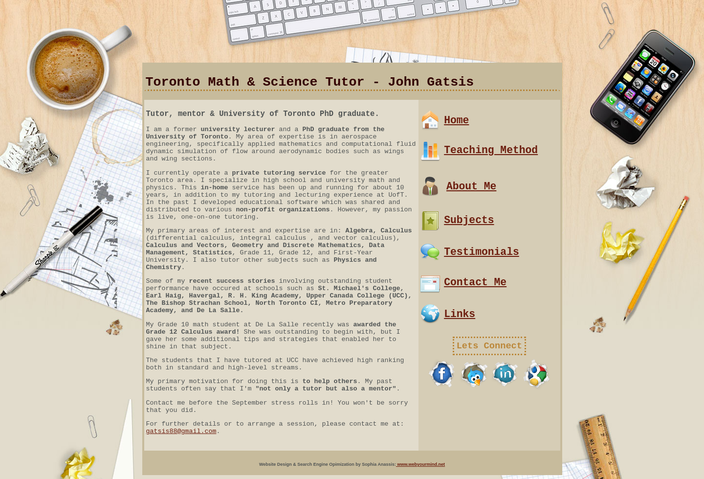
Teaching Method (491, 150)
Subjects (469, 220)
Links (459, 314)
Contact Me (475, 282)
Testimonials (481, 252)
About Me (471, 186)
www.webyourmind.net (420, 464)
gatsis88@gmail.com (181, 431)
